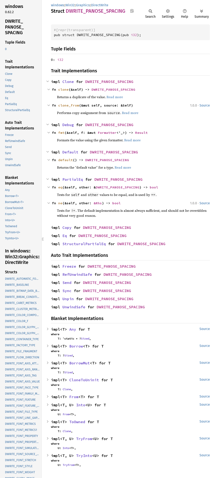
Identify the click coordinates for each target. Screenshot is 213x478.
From (73, 396)
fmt (61, 132)
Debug (68, 124)
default (65, 160)
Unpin (68, 298)
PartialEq (72, 179)
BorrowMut (79, 363)
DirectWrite (99, 5)
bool (154, 187)
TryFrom (84, 438)
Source (204, 105)
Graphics (82, 5)
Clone (68, 81)
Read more (114, 97)
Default (70, 152)
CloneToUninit (84, 380)
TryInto (84, 455)
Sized (85, 338)
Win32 (70, 5)
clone (63, 89)
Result (141, 132)
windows (57, 5)
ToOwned (77, 421)
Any (72, 329)
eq (60, 187)
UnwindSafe (73, 307)
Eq (64, 235)
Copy (67, 227)
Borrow (76, 346)
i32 (134, 35)
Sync (67, 290)
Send (67, 282)
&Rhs (98, 203)
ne (60, 203)
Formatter (107, 132)
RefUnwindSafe (77, 274)
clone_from (68, 105)
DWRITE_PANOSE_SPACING (109, 81)
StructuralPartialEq (84, 243)
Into (80, 405)
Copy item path (132, 10)
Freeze (69, 266)
